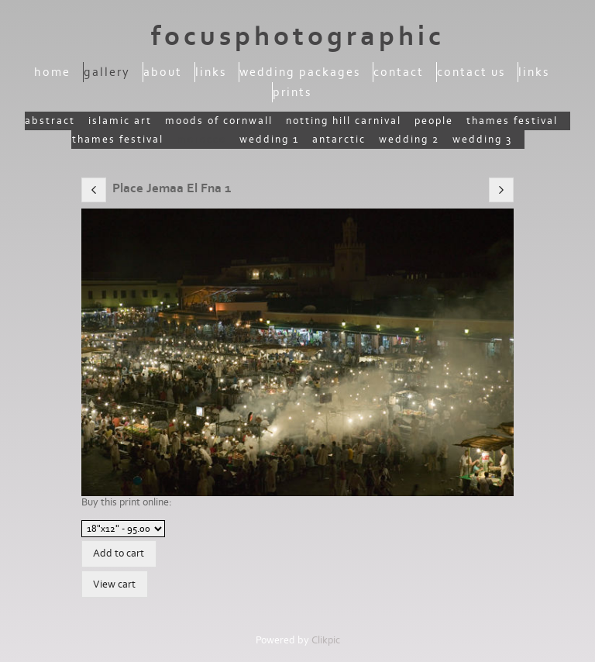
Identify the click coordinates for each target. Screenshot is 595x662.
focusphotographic (298, 36)
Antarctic (339, 139)
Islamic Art (120, 121)
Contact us (471, 72)
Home (52, 72)
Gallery (107, 72)
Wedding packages (299, 72)
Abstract (50, 121)
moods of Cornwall (219, 121)
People (433, 121)
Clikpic (325, 640)
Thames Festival (512, 121)
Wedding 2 (409, 139)
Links (210, 72)
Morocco (201, 139)
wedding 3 (482, 139)
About (162, 72)
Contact (398, 72)
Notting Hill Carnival (343, 121)
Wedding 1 (269, 139)
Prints (292, 92)
